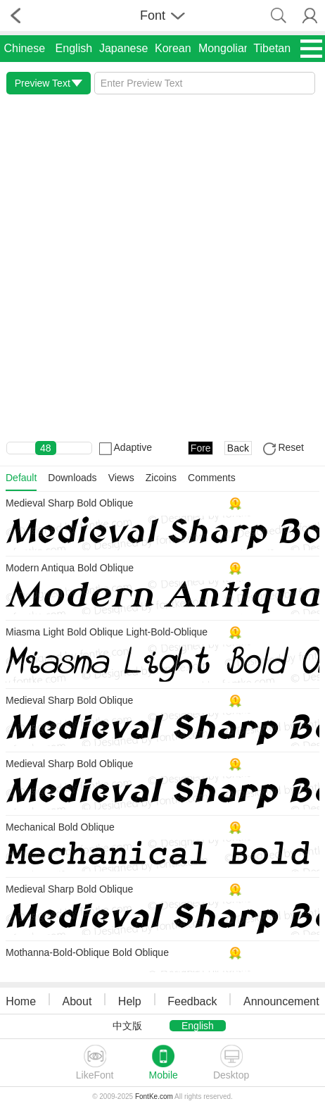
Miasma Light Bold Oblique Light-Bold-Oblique (107, 632)
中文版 (127, 1025)
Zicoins (161, 477)
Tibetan (272, 48)
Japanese (123, 48)
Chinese (24, 48)
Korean (173, 48)
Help (129, 1001)
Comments (212, 477)
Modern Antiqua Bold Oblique (70, 567)
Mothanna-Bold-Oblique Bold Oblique (87, 952)
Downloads (72, 477)
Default (21, 477)
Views (121, 477)
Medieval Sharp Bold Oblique (69, 503)
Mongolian (224, 48)
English (74, 48)
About (77, 1001)
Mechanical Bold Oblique (60, 827)
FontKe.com (154, 1096)
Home (21, 1001)
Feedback (192, 1001)
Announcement (281, 1001)
